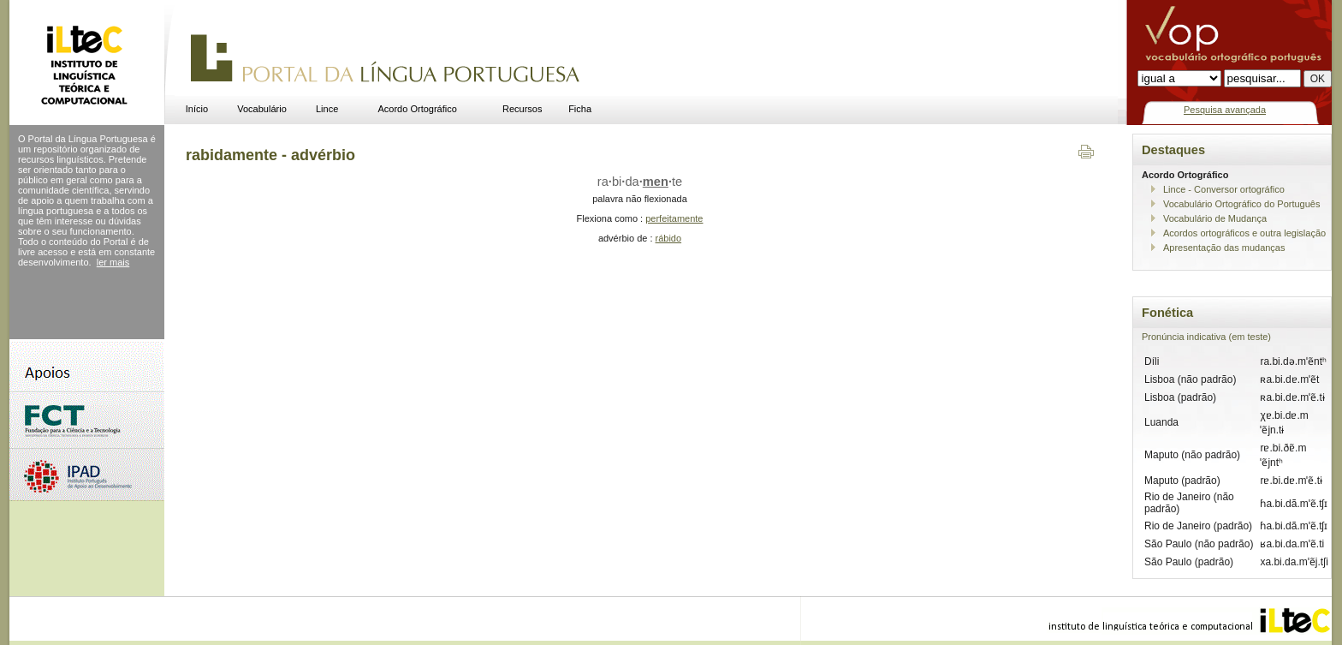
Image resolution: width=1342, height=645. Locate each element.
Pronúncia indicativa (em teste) (1206, 336)
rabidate (639, 181)
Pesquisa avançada (1225, 110)
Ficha (579, 109)
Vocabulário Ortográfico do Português (1241, 204)
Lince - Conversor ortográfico (1224, 189)
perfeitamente (674, 218)
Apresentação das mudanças (1224, 247)
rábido (669, 238)
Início (197, 109)
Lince (327, 109)
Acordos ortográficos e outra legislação (1244, 233)
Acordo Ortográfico (417, 109)
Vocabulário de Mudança (1215, 218)
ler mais (113, 262)
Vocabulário (262, 109)
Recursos (522, 109)
